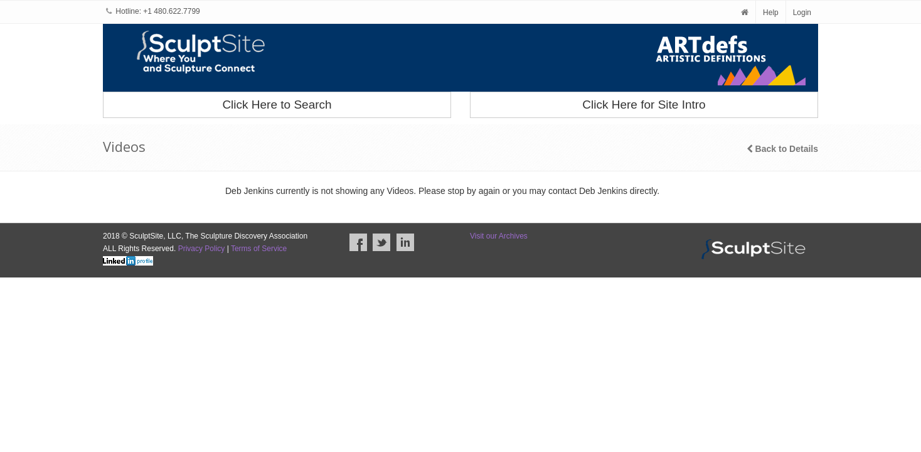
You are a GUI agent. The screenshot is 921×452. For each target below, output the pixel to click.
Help (771, 12)
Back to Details (782, 149)
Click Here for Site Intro (643, 104)
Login (802, 12)
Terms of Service (259, 248)
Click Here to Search (276, 104)
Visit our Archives (499, 236)
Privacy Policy (201, 248)
